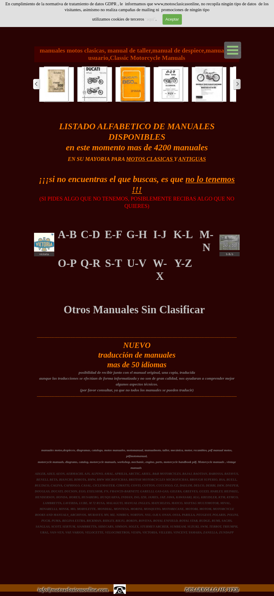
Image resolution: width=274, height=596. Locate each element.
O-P (67, 263)
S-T (113, 263)
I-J (160, 234)
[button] (57, 84)
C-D (90, 234)
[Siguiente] (237, 84)
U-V (136, 263)
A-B (67, 234)
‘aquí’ (150, 19)
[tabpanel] (136, 165)
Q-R (90, 263)
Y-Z (183, 263)
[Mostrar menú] (232, 50)
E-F (113, 234)
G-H (136, 234)
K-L (183, 234)
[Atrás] (36, 84)
